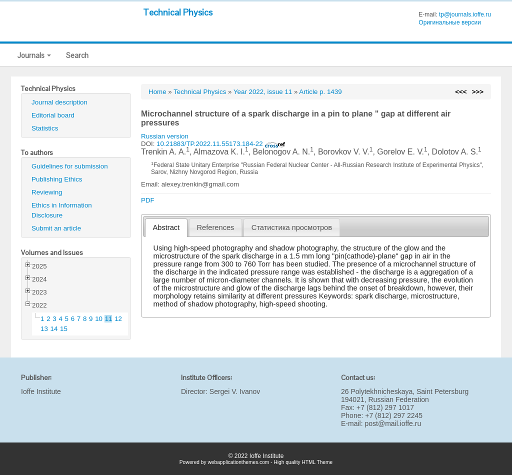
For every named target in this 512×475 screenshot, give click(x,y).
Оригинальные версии (449, 22)
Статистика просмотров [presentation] (292, 228)
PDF (147, 200)
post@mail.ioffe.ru (392, 424)
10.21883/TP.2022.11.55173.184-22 (221, 144)
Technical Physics (177, 12)
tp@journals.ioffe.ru (465, 14)
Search (77, 55)
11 (108, 318)
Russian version (164, 136)
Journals (34, 55)
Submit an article (56, 228)
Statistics (45, 128)
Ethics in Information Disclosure (62, 210)
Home (157, 92)
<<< (460, 92)
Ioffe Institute (41, 392)
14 (54, 328)
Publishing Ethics (57, 179)
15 (64, 328)
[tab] (166, 227)
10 (98, 318)
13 (44, 328)
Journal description (60, 102)
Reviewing (47, 192)
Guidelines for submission (70, 166)
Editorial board (53, 115)
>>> (478, 92)
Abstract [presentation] (166, 228)
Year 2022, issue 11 (263, 92)
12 (118, 318)
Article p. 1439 (320, 92)
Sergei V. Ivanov (235, 392)
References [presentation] (215, 228)
